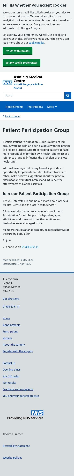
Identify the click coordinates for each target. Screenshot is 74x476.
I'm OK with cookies (18, 50)
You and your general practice (21, 395)
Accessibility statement (16, 445)
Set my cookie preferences (21, 62)
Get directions (11, 298)
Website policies (12, 457)
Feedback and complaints (18, 389)
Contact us (9, 363)
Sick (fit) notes (11, 376)
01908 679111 (30, 246)
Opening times (11, 369)
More (52, 107)
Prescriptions (35, 106)
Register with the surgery (18, 351)
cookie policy (36, 42)
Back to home (12, 116)
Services (7, 338)
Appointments (14, 106)
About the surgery (14, 344)
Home (6, 318)
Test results (9, 382)
